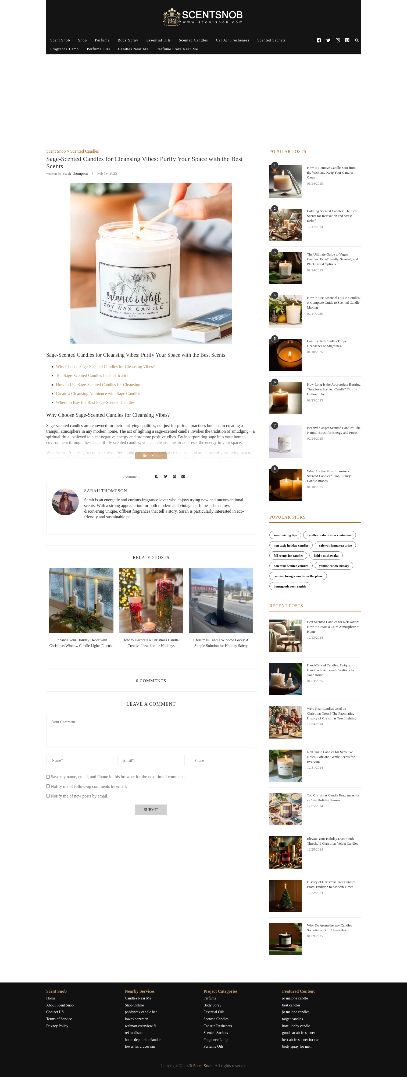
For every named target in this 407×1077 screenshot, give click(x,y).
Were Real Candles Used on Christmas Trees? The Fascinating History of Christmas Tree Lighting (331, 713)
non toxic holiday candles (291, 545)
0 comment (128, 476)
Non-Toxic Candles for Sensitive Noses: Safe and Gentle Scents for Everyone (331, 757)
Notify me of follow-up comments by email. (89, 786)
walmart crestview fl (140, 1026)
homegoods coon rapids (290, 586)
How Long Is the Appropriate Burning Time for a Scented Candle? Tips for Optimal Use (333, 389)
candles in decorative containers (330, 535)
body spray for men (297, 1046)
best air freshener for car (300, 1040)
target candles (292, 1019)
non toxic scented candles (291, 566)
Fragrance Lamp (64, 49)
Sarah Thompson (75, 174)
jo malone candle (295, 998)
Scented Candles (193, 40)
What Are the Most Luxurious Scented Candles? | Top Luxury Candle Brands (329, 476)
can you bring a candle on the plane (298, 576)
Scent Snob (60, 40)
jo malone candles (295, 1012)
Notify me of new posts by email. (79, 796)
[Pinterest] (347, 40)
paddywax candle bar (141, 1012)
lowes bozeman (136, 1019)
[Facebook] (318, 40)
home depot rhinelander (143, 1040)
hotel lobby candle (296, 1026)
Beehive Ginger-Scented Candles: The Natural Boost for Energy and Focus (333, 430)
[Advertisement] (203, 108)
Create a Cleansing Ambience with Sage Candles (98, 393)
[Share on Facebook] (155, 476)
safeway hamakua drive (335, 545)
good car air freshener (298, 1033)
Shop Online (134, 1005)
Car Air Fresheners (232, 40)
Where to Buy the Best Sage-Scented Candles (95, 402)
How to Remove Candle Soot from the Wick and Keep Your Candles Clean (331, 172)
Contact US (55, 1012)
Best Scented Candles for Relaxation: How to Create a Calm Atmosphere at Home (333, 627)
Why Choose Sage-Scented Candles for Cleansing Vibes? (105, 366)
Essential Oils (158, 40)
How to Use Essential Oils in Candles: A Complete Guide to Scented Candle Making (333, 302)
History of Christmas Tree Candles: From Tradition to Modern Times (331, 884)
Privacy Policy (57, 1026)
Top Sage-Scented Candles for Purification (92, 375)
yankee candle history (334, 566)
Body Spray (128, 40)
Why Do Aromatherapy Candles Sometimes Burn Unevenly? (329, 927)
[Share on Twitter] (164, 476)
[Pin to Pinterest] (173, 476)
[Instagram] (337, 40)
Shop (82, 40)
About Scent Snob (60, 1005)
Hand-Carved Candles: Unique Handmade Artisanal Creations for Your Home (331, 670)
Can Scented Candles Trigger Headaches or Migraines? (327, 343)
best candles (291, 1005)
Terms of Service (59, 1019)
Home (50, 998)
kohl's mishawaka (326, 556)
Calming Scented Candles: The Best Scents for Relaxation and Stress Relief (332, 216)
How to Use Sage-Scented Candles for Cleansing (98, 384)
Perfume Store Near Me (177, 49)
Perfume (102, 40)
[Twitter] (328, 40)
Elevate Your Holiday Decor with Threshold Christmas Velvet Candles (332, 841)
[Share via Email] (182, 476)
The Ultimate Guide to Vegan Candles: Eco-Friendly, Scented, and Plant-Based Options (332, 259)
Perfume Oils (98, 49)
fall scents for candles (288, 556)
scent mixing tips (285, 535)
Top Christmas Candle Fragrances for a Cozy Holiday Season (333, 797)
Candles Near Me (133, 49)
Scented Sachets (271, 40)
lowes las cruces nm (140, 1046)
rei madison (134, 1033)
